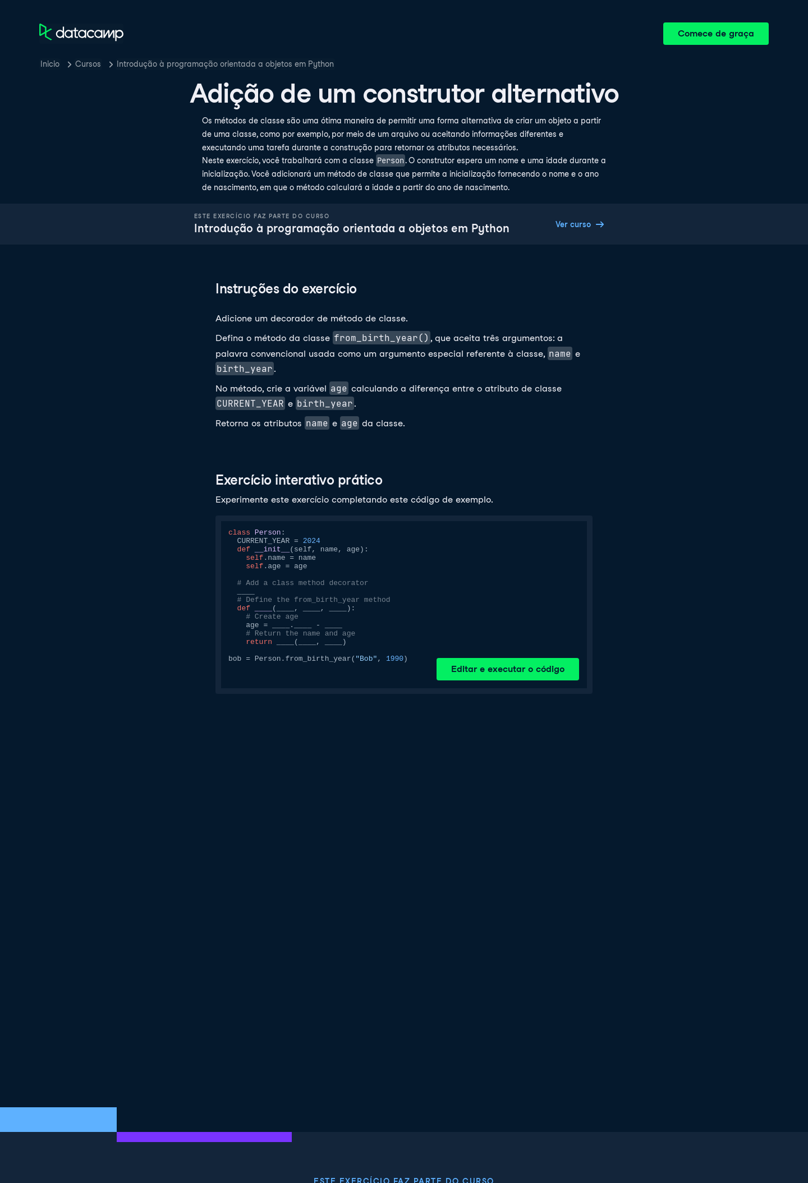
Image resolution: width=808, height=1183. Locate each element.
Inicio (49, 63)
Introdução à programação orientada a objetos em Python (225, 63)
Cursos (88, 63)
